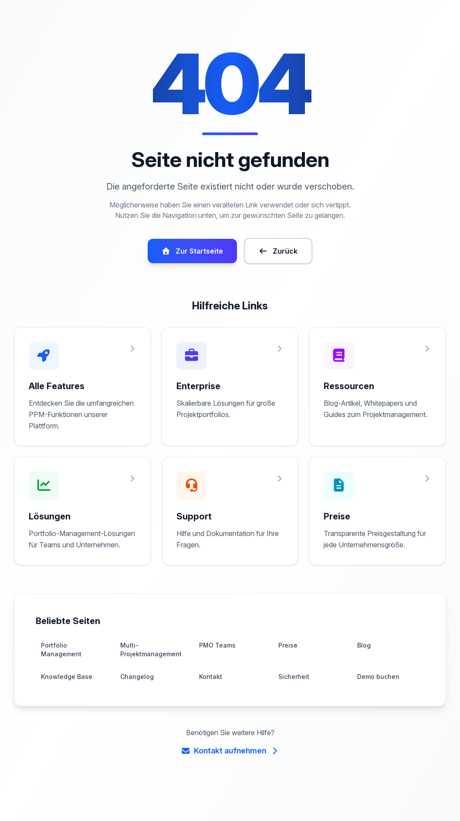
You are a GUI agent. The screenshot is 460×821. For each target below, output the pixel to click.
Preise (287, 667)
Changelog (136, 698)
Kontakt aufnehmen (230, 772)
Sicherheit (293, 698)
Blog (363, 667)
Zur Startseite (193, 261)
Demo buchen (377, 698)
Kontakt (210, 698)
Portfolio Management (60, 671)
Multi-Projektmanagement (149, 671)
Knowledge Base (65, 698)
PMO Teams (216, 667)
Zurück (277, 261)
